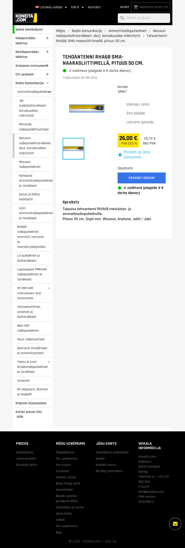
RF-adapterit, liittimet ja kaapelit (32, 392)
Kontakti (94, 7)
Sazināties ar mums (70, 507)
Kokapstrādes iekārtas (25, 40)
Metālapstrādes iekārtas (27, 54)
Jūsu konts (106, 443)
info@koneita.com (151, 491)
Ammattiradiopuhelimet (34, 91)
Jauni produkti (26, 458)
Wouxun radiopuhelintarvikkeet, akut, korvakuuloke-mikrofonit (35, 145)
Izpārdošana (24, 452)
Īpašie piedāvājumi (29, 29)
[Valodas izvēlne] (52, 7)
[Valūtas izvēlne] (78, 7)
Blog (59, 532)
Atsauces (62, 471)
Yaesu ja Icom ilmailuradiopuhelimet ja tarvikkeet (32, 366)
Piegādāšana (65, 452)
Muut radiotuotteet (31, 339)
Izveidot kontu (106, 465)
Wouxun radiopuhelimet (30, 164)
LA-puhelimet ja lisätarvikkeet (28, 258)
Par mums (63, 465)
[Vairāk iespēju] (175, 524)
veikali (60, 520)
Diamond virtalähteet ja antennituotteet (32, 350)
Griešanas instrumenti (32, 65)
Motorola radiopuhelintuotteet (34, 127)
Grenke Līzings (66, 477)
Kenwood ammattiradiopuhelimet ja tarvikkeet (35, 180)
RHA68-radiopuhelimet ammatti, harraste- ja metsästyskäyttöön (31, 237)
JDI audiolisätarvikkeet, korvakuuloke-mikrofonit (33, 108)
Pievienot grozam (141, 178)
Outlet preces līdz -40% (29, 414)
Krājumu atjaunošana (31, 403)
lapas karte (64, 513)
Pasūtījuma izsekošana (112, 452)
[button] (142, 155)
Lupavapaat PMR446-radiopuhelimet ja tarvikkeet (32, 274)
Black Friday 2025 (68, 483)
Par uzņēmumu (67, 458)
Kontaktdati (64, 489)
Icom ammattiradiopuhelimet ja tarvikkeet (35, 213)
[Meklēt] (144, 18)
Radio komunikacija (30, 83)
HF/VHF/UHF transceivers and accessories (29, 293)
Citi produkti (25, 74)
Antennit (23, 380)
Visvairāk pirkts (26, 465)
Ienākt (124, 7)
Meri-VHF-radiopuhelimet (28, 328)
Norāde (123, 87)
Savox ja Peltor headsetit (29, 197)
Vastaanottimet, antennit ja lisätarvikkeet (29, 311)
